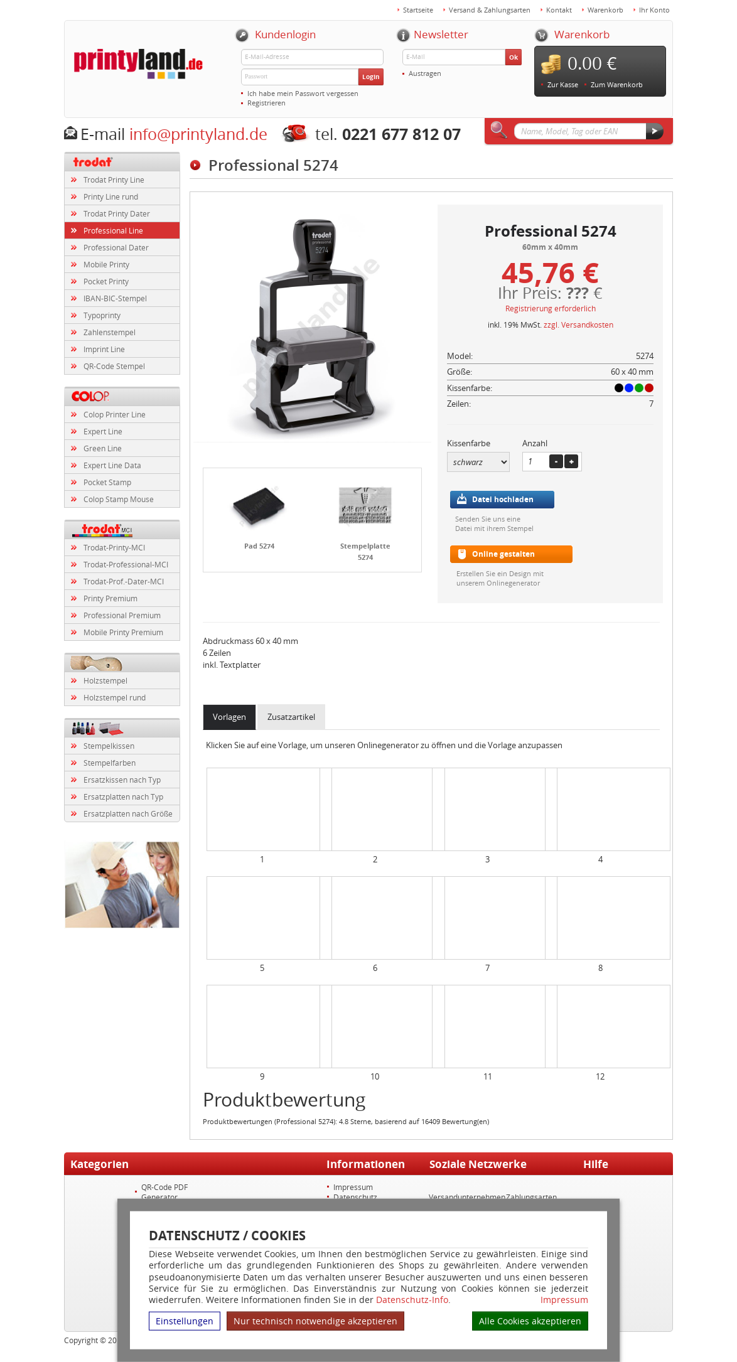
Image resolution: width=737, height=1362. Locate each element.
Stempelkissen (108, 746)
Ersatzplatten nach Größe (128, 813)
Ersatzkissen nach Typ (122, 780)
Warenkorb (605, 9)
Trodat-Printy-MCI (114, 547)
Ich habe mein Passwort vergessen (302, 93)
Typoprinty (102, 315)
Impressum (564, 1300)
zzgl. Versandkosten (578, 324)
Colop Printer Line (114, 414)
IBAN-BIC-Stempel (115, 298)
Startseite (418, 9)
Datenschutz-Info (412, 1300)
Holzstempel (105, 680)
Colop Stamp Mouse (118, 499)
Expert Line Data (112, 465)
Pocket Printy (106, 281)
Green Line (102, 448)
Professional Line (113, 230)
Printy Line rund (110, 196)
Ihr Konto (654, 9)
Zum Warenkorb (617, 84)
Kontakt (559, 9)
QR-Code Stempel (114, 366)
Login (371, 76)
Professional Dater (116, 247)
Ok (513, 57)
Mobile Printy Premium (123, 632)
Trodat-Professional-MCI (125, 564)
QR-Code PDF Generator (164, 1192)
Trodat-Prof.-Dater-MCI (123, 581)
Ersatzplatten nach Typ (123, 796)
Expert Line (102, 431)
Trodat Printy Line (113, 179)
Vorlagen (229, 716)
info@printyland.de (198, 134)
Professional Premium (122, 615)
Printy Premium (110, 598)
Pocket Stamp (107, 482)
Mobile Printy (106, 264)
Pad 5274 (259, 545)
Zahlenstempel (109, 332)
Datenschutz (355, 1197)
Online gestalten (503, 554)
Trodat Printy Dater (116, 213)
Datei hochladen (503, 499)
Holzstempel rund (114, 697)
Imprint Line (104, 349)
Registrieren (266, 102)
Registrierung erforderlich (550, 308)
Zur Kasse (562, 84)
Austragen (425, 73)
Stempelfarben (109, 763)
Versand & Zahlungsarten (489, 9)
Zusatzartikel (291, 716)
